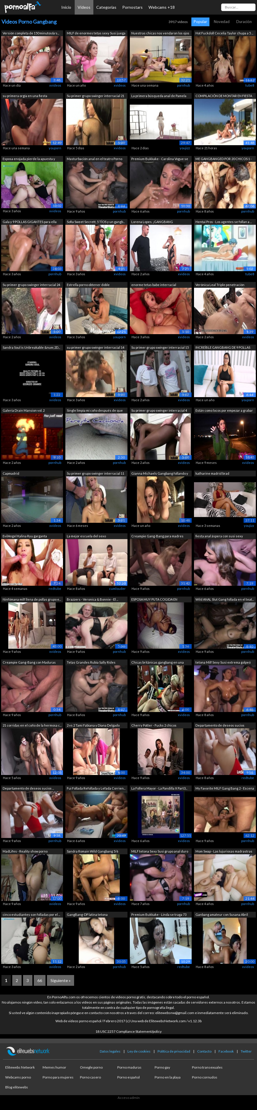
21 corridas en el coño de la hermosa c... (32, 725)
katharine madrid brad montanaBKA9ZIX (212, 473)
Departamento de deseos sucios (219, 725)
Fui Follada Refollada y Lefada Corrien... (96, 788)
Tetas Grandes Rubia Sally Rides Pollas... (91, 662)
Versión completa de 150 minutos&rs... (31, 33)
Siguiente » (60, 980)
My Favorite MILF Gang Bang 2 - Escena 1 (224, 788)
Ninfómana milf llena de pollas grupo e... (32, 599)
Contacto (204, 1051)
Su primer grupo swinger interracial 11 (95, 473)
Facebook (226, 1051)
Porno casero (90, 1077)
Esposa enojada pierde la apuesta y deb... (29, 159)
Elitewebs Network (20, 1067)
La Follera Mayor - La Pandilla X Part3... (159, 788)
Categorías (106, 7)
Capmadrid (11, 473)
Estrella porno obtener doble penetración (88, 285)
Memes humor (54, 1067)
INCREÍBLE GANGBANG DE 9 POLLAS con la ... (222, 348)
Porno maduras (129, 1067)
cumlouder (117, 588)
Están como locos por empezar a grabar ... (224, 410)
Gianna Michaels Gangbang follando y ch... (159, 473)
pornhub (183, 85)
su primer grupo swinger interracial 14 (95, 347)
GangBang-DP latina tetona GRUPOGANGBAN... (87, 915)
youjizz (185, 148)
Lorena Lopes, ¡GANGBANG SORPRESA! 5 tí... (152, 222)
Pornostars (132, 7)
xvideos (55, 85)
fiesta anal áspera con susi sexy (219, 536)
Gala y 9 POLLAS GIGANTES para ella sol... (30, 222)
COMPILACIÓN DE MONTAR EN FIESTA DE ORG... (223, 96)
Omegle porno (91, 1067)
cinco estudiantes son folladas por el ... (31, 914)
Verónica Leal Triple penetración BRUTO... (219, 285)
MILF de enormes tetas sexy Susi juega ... (96, 33)
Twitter (246, 1051)
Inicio (66, 7)
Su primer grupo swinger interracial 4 (159, 410)
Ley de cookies (139, 1051)
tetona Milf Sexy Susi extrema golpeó (223, 662)
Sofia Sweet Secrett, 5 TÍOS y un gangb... (96, 222)
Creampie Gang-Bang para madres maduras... (157, 536)
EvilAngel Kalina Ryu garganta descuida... (25, 536)
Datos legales (110, 1051)
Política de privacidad (174, 1051)
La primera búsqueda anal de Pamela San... (158, 96)
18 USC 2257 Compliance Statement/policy (128, 1031)
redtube (55, 588)
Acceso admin (129, 1097)
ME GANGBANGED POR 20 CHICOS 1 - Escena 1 (223, 159)
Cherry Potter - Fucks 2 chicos (153, 725)
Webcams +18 (161, 7)
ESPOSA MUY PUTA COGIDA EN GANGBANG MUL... (154, 599)
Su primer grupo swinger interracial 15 (160, 347)
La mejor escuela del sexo (86, 536)
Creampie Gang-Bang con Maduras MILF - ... (29, 662)
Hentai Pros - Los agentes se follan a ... (223, 222)
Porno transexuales (207, 1067)
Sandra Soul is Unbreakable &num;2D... (31, 347)
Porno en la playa (168, 1077)
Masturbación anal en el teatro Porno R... (94, 159)
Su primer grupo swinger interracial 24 (31, 285)
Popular (200, 21)
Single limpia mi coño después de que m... (95, 410)
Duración (244, 21)
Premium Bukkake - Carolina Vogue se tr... (159, 159)
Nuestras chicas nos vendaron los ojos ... (160, 33)
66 (39, 980)
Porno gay (162, 1067)
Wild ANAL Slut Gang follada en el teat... (224, 599)
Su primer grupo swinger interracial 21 (95, 96)
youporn (55, 148)
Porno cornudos (204, 1077)
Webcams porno (18, 1077)
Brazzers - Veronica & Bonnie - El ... (92, 599)
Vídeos (84, 7)
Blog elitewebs (16, 1087)
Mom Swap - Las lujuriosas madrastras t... (223, 851)
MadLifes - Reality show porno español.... (25, 851)
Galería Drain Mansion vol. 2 (24, 410)
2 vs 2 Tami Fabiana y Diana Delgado (93, 725)
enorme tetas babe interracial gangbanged (153, 285)
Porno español (128, 1077)
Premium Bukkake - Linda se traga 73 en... (158, 915)
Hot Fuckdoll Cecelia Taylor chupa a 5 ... (224, 33)
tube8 (249, 85)
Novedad (222, 21)
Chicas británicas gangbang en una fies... (157, 662)
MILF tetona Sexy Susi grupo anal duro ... (159, 851)
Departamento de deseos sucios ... (28, 788)
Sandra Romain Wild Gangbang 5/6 (92, 851)
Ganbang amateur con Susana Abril (221, 914)
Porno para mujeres (58, 1077)
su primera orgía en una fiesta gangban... (25, 96)
